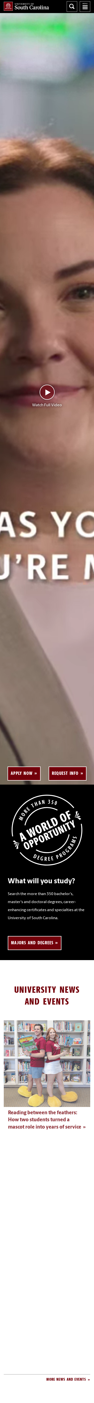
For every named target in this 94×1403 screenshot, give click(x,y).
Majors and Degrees (32, 943)
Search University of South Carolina (72, 6)
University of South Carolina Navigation (85, 6)
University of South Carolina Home (26, 6)
